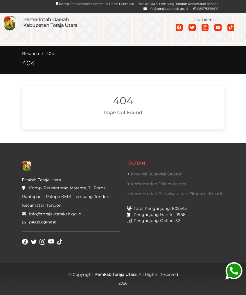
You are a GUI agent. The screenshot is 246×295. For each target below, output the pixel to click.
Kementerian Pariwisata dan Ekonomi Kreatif (176, 194)
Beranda (30, 53)
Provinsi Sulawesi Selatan (156, 174)
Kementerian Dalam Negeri (159, 184)
